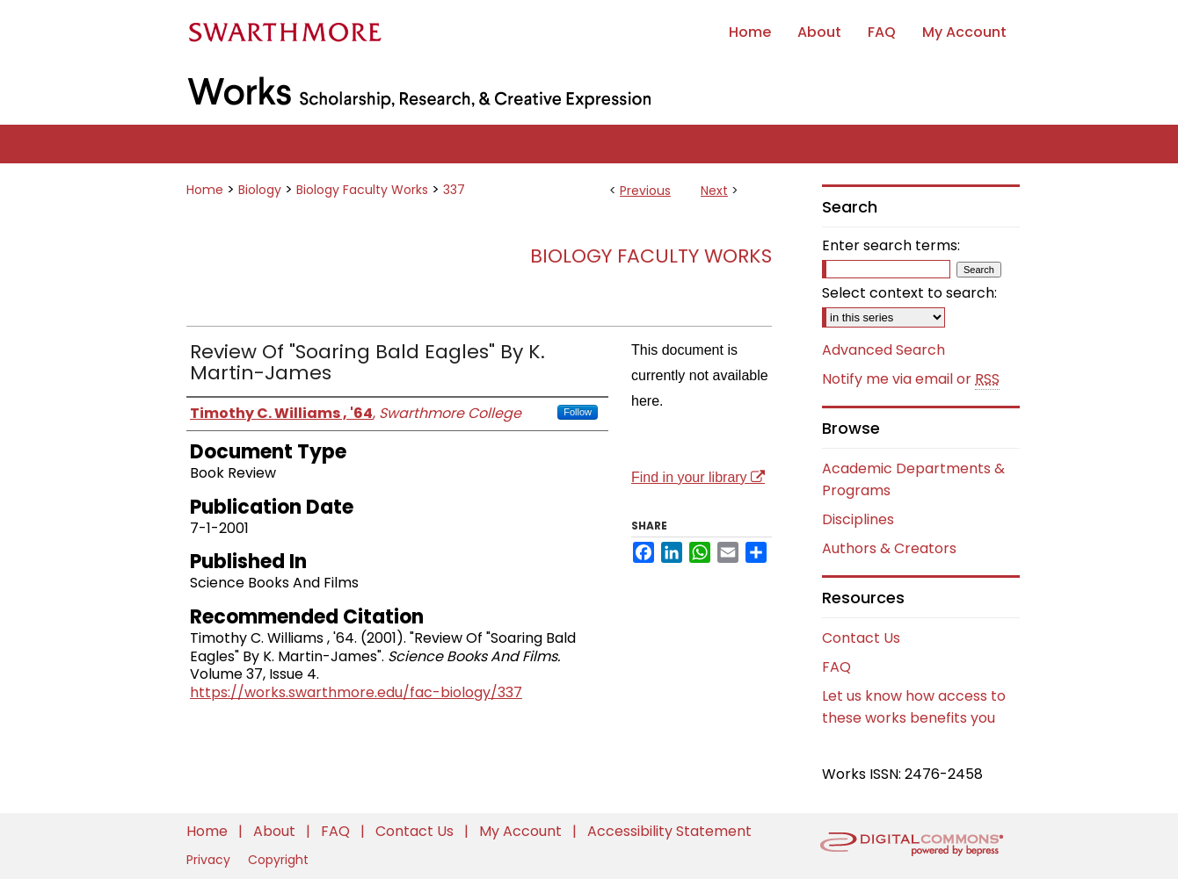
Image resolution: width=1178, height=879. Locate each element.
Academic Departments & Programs (913, 479)
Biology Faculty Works (362, 189)
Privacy (210, 859)
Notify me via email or (911, 379)
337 (454, 189)
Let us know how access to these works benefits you (914, 707)
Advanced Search (883, 350)
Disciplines (858, 519)
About (276, 831)
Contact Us (861, 638)
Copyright (278, 859)
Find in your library (698, 477)
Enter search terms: (891, 245)
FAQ (836, 667)
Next (714, 190)
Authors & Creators (889, 548)
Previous (645, 190)
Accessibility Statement (669, 831)
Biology (259, 189)
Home (204, 189)
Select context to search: (909, 293)
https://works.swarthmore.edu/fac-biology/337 (356, 692)
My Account (522, 831)
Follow (578, 412)
